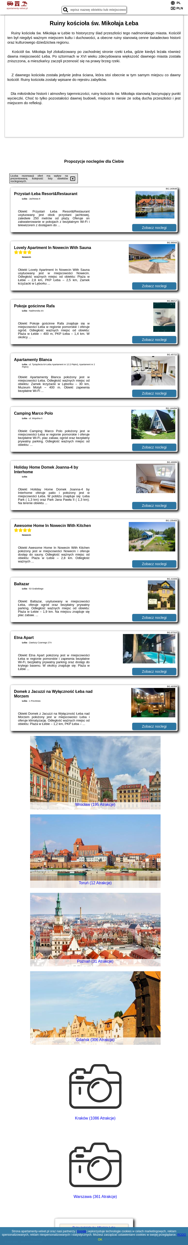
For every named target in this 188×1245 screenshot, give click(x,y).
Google (81, 1231)
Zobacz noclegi (154, 227)
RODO (181, 1234)
